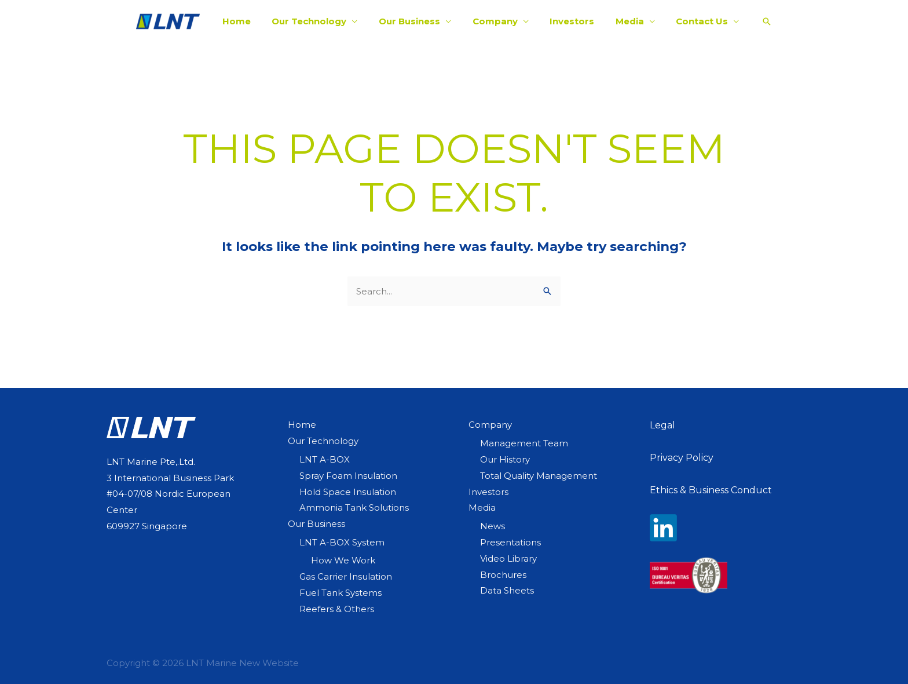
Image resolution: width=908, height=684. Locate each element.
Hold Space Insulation (347, 491)
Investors (568, 21)
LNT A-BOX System (342, 542)
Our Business (413, 21)
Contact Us (691, 21)
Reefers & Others (336, 608)
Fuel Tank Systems (340, 592)
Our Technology (317, 21)
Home (248, 21)
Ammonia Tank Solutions (354, 507)
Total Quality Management (538, 475)
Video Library (508, 558)
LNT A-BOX (324, 459)
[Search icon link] (753, 21)
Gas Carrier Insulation (345, 576)
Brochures (503, 574)
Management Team (524, 443)
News (492, 526)
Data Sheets (507, 590)
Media (622, 21)
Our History (505, 459)
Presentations (510, 542)
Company (495, 21)
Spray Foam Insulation (348, 475)
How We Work (343, 560)
